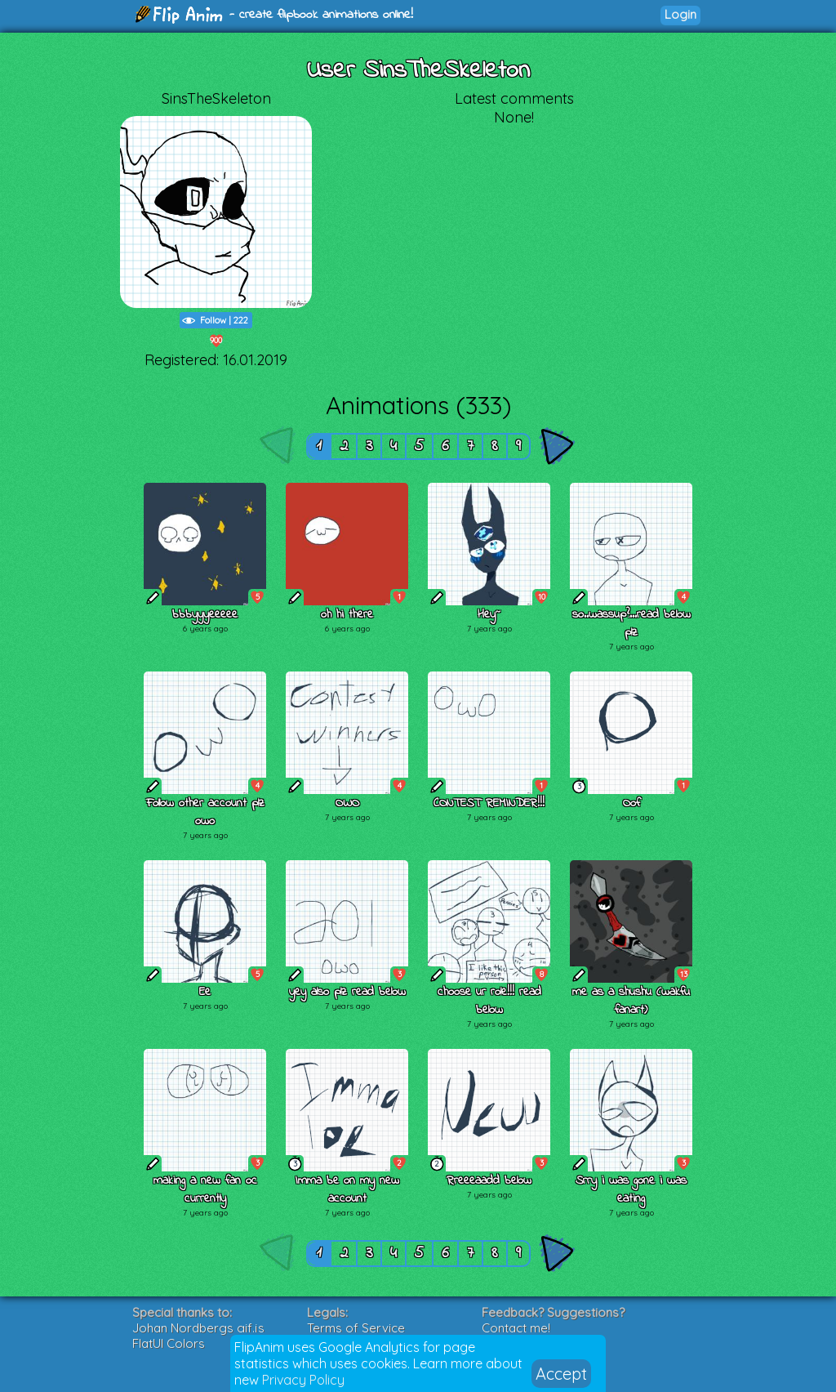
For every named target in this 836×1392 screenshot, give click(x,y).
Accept (561, 1373)
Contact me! (516, 1328)
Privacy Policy (303, 1380)
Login (680, 14)
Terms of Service (356, 1328)
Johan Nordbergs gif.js (198, 1328)
